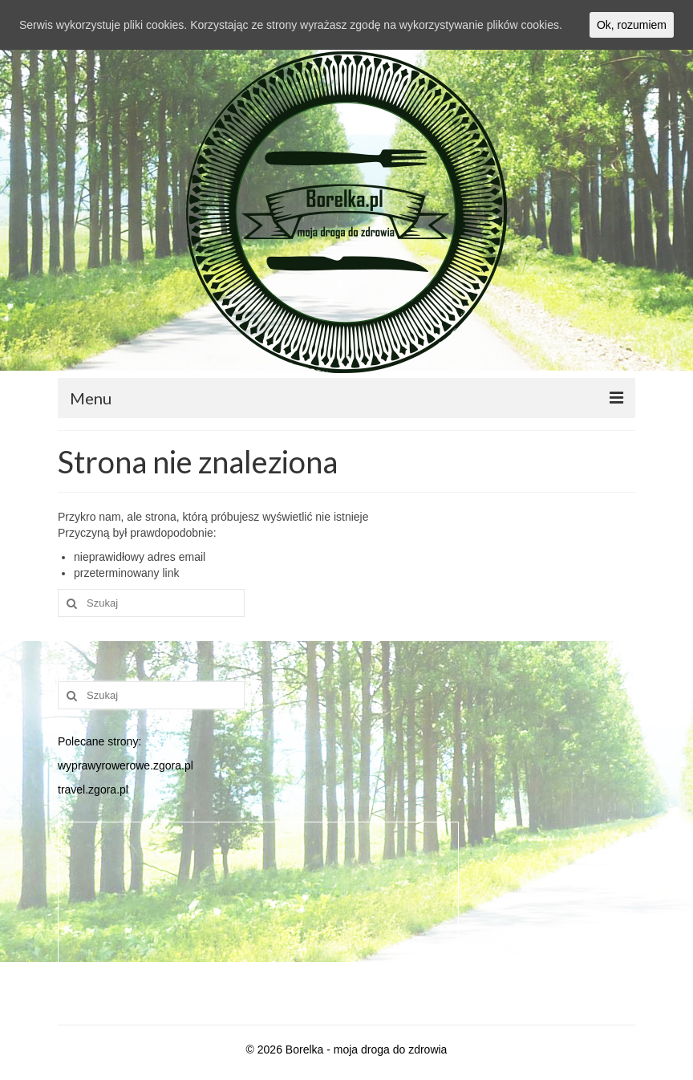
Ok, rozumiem (632, 24)
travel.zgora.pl (93, 789)
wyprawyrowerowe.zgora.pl (125, 765)
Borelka (304, 1049)
